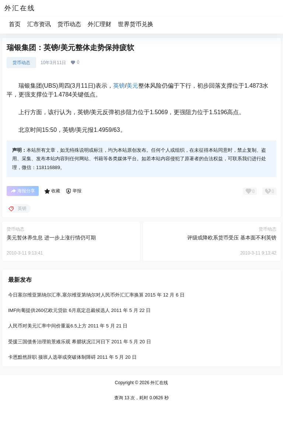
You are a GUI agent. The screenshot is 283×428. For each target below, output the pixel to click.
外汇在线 (158, 382)
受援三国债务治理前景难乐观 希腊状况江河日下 (59, 341)
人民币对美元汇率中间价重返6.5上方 (47, 326)
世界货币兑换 (135, 24)
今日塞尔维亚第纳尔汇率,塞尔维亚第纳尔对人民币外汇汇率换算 (76, 295)
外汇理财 (99, 24)
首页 (15, 24)
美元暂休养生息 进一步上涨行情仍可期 (51, 238)
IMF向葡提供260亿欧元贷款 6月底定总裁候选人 (59, 310)
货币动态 (69, 24)
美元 (132, 86)
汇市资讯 (39, 24)
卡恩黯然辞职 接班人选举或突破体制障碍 (52, 357)
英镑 (119, 86)
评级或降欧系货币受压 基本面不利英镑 (231, 238)
